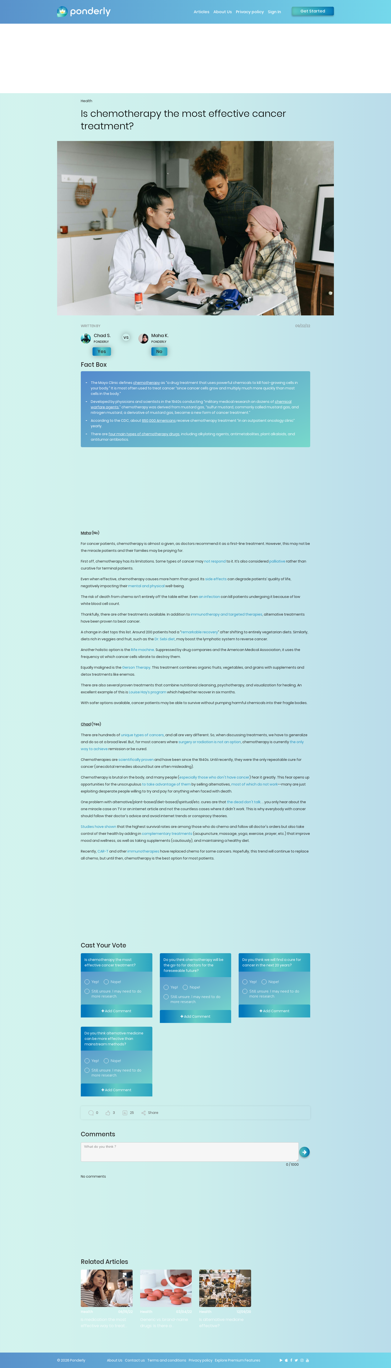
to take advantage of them (166, 784)
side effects (216, 578)
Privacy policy (250, 12)
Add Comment (116, 1010)
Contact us (135, 1360)
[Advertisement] (195, 58)
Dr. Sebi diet (165, 639)
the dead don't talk (244, 801)
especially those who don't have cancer (214, 777)
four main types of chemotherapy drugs (144, 434)
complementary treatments (167, 833)
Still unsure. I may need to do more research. (116, 994)
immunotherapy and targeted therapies (226, 614)
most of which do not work (254, 784)
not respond (215, 561)
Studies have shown (98, 826)
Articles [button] (201, 12)
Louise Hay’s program (147, 692)
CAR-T (103, 851)
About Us (222, 12)
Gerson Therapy (136, 667)
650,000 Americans (159, 420)
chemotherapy (146, 382)
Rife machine (142, 649)
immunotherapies (143, 851)
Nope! (116, 981)
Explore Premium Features (237, 1360)
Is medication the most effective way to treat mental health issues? (103, 1323)
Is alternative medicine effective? (221, 1323)
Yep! (95, 981)
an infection (209, 596)
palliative (277, 561)
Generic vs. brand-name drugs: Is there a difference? (164, 1323)
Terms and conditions (166, 1360)
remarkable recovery (199, 632)
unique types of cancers (142, 734)
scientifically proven (136, 759)
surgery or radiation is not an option (210, 741)
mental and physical (146, 585)
